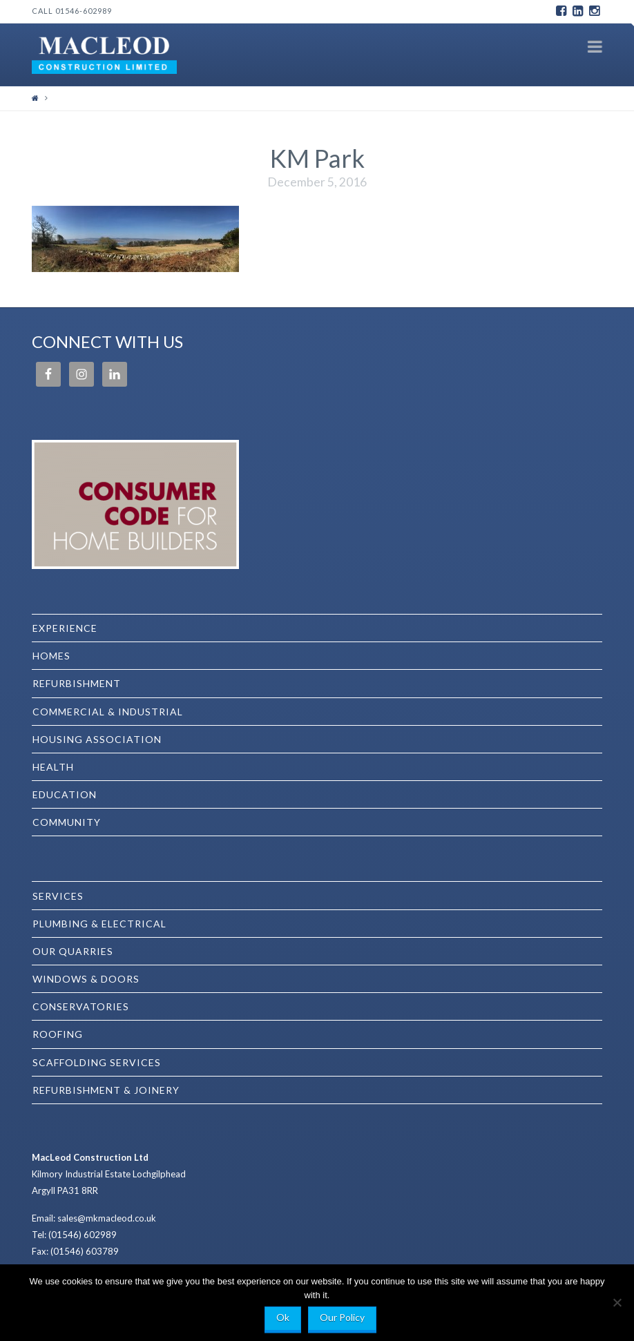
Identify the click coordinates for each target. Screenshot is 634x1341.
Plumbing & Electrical (99, 923)
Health (53, 767)
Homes (51, 656)
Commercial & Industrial (107, 711)
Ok (282, 1317)
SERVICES (58, 896)
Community (66, 822)
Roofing (57, 1034)
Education (64, 794)
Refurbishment (76, 683)
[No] (617, 1302)
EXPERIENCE (64, 628)
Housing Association (97, 739)
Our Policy (342, 1317)
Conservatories (80, 1006)
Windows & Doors (86, 979)
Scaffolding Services (96, 1062)
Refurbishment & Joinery (106, 1090)
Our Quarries (72, 951)
